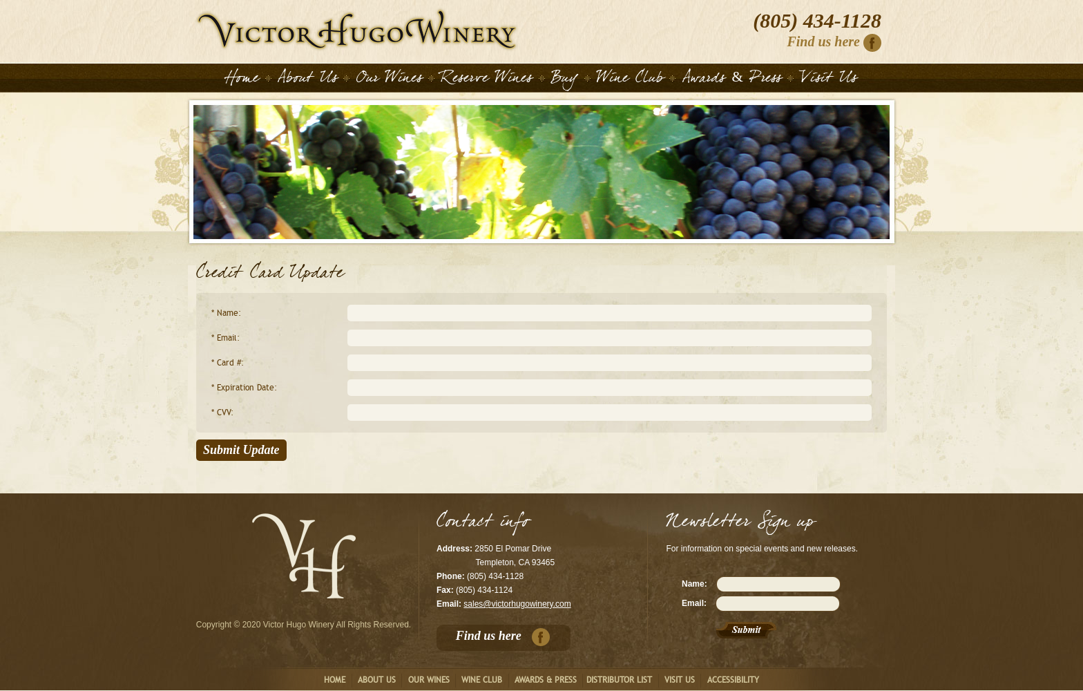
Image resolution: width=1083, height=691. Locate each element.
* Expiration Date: (244, 387)
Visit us (679, 680)
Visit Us (829, 80)
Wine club (481, 680)
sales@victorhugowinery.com (517, 604)
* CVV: (222, 412)
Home (357, 29)
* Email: (225, 338)
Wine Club (630, 80)
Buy (564, 80)
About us (377, 680)
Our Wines (389, 80)
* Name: (226, 313)
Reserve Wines (487, 80)
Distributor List (619, 680)
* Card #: (227, 363)
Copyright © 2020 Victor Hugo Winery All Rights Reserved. (303, 625)
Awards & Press (732, 80)
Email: (694, 603)
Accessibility (733, 680)
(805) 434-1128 (817, 20)
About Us (308, 80)
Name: (694, 584)
